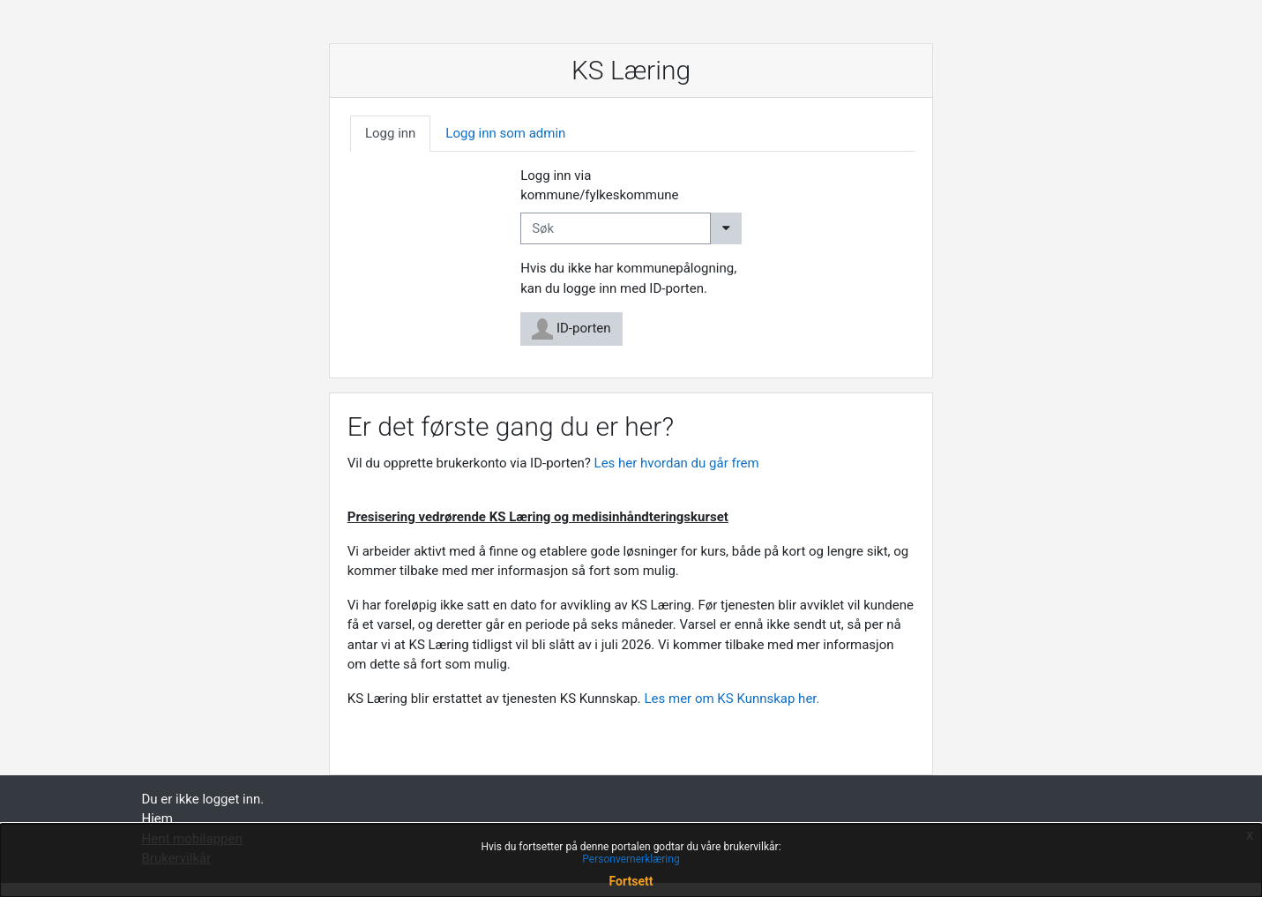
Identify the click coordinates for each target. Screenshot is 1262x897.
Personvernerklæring (630, 859)
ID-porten (571, 329)
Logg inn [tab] (390, 133)
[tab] (390, 134)
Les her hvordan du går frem (676, 463)
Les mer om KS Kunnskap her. (734, 698)
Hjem (157, 818)
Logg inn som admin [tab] (505, 133)
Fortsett (631, 881)
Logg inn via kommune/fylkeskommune (599, 186)
